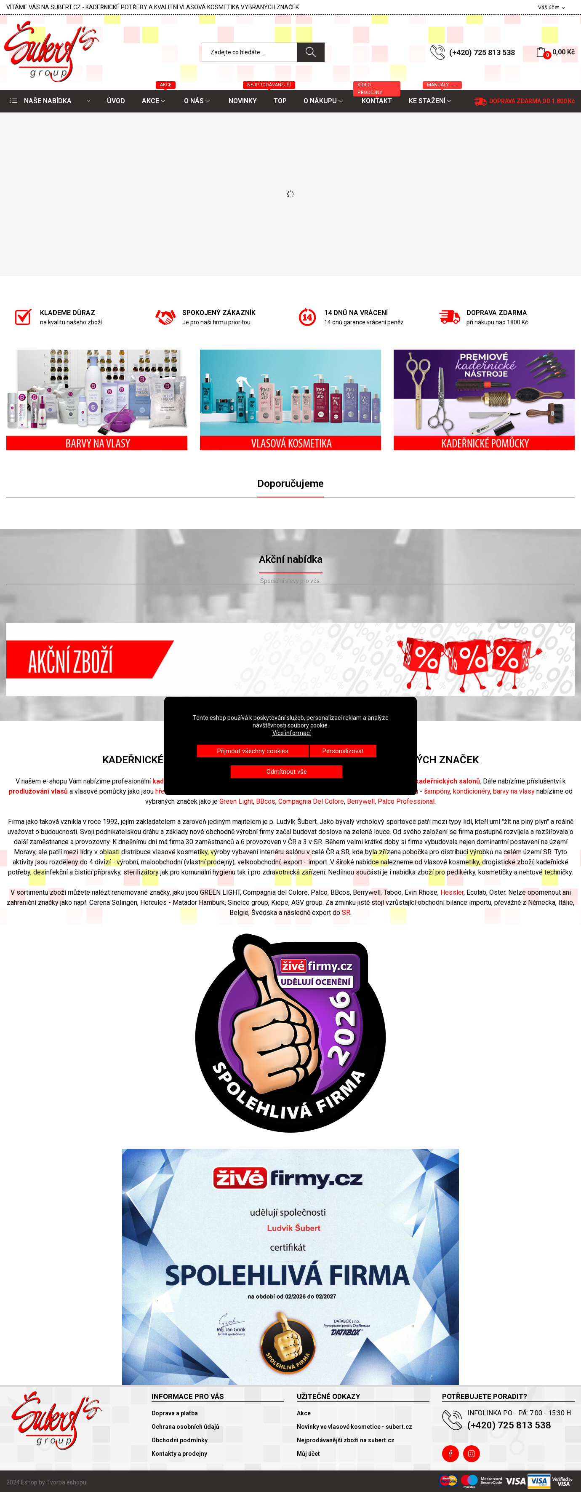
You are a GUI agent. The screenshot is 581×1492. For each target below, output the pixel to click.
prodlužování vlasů (38, 791)
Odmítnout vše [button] (287, 771)
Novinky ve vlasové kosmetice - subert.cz (354, 1426)
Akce (304, 1413)
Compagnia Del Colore (311, 801)
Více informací (291, 733)
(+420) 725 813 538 (482, 52)
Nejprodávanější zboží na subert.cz (345, 1440)
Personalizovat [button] (343, 751)
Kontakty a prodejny (179, 1453)
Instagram (471, 1453)
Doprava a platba (175, 1413)
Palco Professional (406, 801)
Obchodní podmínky (180, 1440)
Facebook (450, 1453)
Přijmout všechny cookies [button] (252, 751)
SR (346, 913)
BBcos (265, 801)
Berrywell (361, 801)
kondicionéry (471, 791)
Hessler (452, 892)
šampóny (437, 791)
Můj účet (308, 1453)
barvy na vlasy (514, 791)
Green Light (236, 801)
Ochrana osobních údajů (185, 1426)
